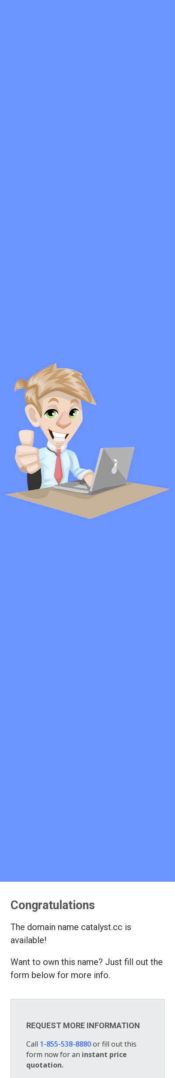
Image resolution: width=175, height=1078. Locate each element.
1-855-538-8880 (65, 1044)
